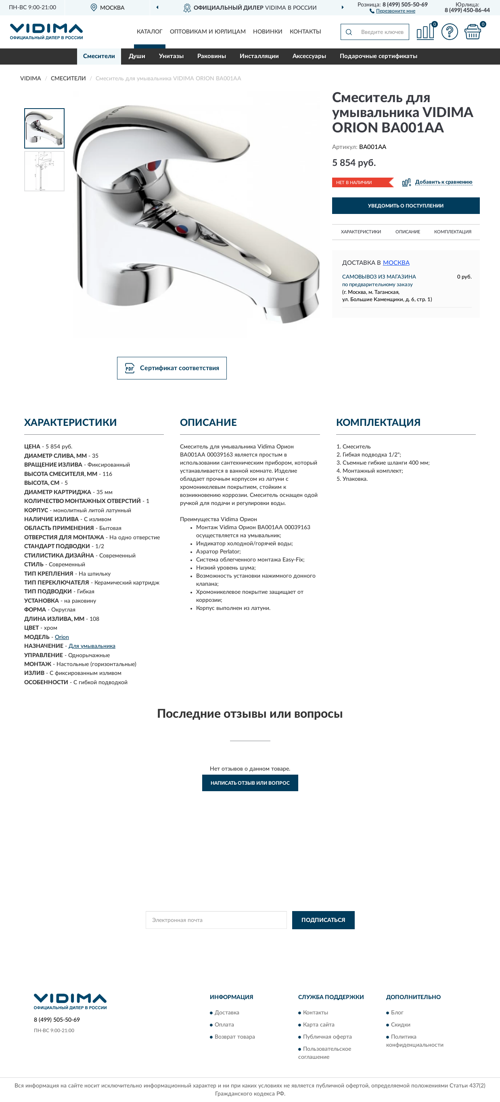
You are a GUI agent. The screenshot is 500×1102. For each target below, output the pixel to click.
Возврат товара (235, 1037)
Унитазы (171, 56)
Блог (397, 1013)
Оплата (224, 1025)
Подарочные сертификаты (378, 56)
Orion (62, 637)
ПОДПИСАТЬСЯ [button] (323, 920)
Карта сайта (319, 1025)
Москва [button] (396, 263)
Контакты (305, 32)
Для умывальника (92, 646)
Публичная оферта (327, 1037)
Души (137, 56)
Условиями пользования (321, 938)
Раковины (211, 56)
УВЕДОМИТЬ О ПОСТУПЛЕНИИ (406, 205)
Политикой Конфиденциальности (250, 938)
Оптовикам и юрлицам (208, 32)
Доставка (227, 1013)
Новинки (267, 32)
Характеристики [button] (361, 232)
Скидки (400, 1025)
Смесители (99, 56)
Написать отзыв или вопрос (250, 783)
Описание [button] (407, 232)
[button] (392, 10)
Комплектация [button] (452, 232)
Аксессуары (309, 56)
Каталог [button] (150, 32)
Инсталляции (259, 56)
